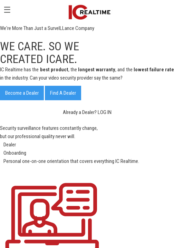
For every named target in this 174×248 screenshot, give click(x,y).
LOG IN (105, 112)
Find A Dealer (63, 93)
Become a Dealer (22, 93)
